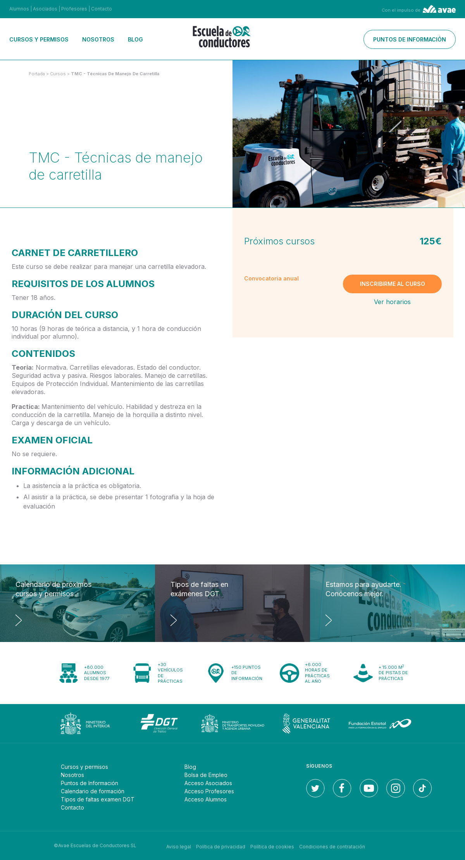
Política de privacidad (220, 845)
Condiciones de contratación (332, 845)
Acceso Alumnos (205, 799)
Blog (135, 39)
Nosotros (98, 39)
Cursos (58, 73)
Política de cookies (272, 845)
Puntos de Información (89, 783)
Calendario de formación (92, 791)
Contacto (101, 9)
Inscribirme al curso (392, 283)
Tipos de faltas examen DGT (97, 799)
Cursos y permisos (39, 39)
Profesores (74, 9)
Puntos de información (409, 39)
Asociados (45, 9)
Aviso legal (178, 845)
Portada (37, 73)
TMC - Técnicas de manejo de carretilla (115, 73)
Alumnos (19, 9)
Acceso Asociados (208, 783)
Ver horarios (392, 302)
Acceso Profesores (209, 791)
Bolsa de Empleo (205, 775)
